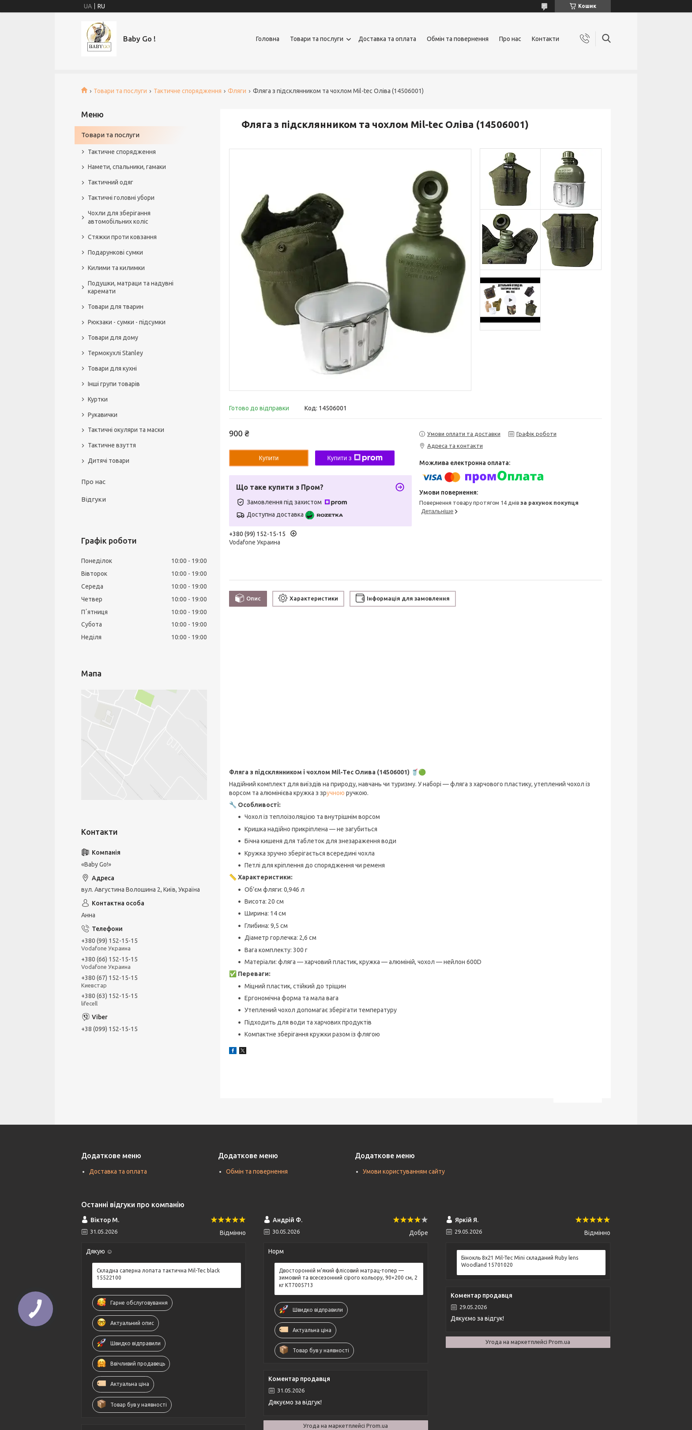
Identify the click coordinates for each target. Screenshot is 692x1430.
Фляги (237, 90)
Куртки (98, 399)
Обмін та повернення (458, 38)
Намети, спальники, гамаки (127, 166)
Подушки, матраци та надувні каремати (130, 287)
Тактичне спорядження (188, 90)
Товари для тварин (115, 306)
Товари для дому (113, 337)
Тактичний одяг (110, 182)
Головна (267, 38)
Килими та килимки (116, 267)
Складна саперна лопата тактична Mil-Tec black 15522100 (158, 1274)
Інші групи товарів (114, 383)
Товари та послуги (316, 38)
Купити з (354, 458)
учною (336, 792)
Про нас (510, 38)
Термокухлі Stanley (115, 353)
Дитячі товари (108, 460)
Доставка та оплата (387, 38)
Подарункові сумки (115, 252)
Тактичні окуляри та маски (126, 429)
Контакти (545, 38)
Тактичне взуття (112, 445)
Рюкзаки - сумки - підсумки (126, 322)
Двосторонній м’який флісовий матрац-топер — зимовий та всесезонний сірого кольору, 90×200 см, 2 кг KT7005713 (348, 1277)
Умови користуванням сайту (404, 1171)
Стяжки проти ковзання (122, 236)
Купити (269, 458)
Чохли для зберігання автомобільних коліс (119, 217)
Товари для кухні (112, 368)
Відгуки (93, 499)
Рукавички (102, 414)
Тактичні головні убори (121, 197)
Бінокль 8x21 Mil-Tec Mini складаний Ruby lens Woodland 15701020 (519, 1261)
